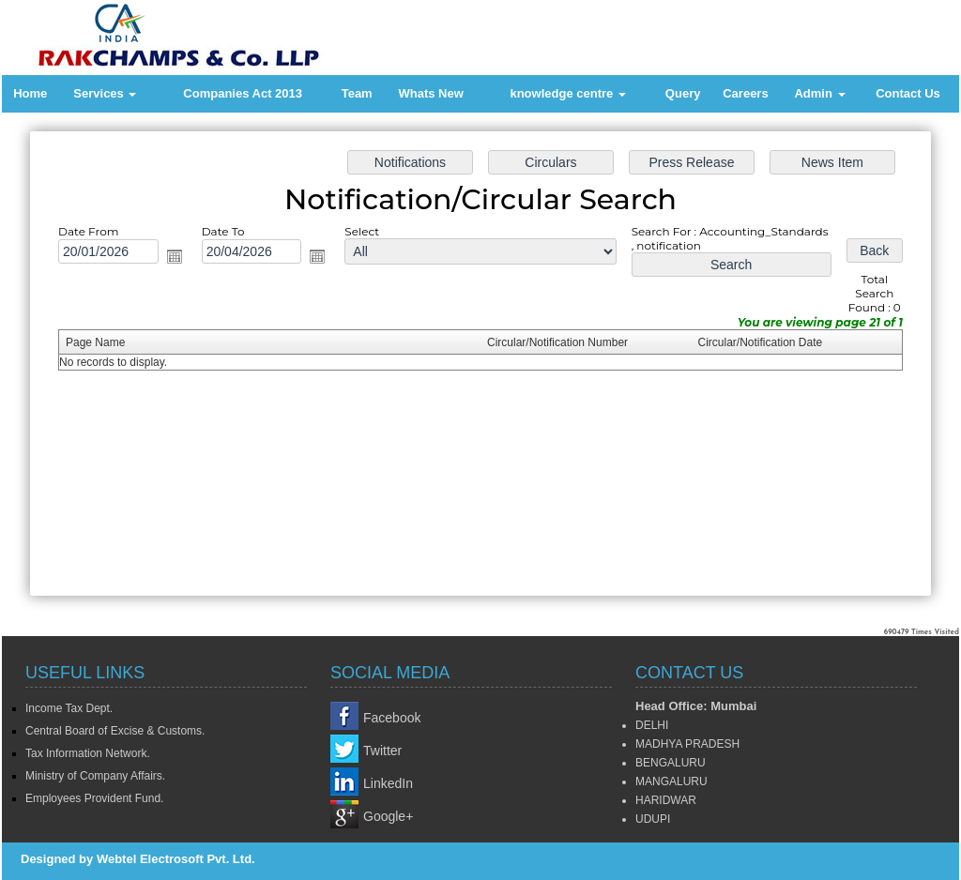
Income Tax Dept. (69, 708)
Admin (819, 93)
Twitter (382, 750)
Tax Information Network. (87, 753)
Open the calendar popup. (178, 258)
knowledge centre (567, 93)
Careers (745, 93)
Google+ (388, 816)
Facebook (391, 717)
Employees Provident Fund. (94, 798)
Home (30, 93)
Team (357, 93)
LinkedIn (388, 783)
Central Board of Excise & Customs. (115, 730)
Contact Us (908, 93)
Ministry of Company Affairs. (95, 775)
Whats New (430, 93)
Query (683, 93)
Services (104, 93)
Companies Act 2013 (242, 93)
